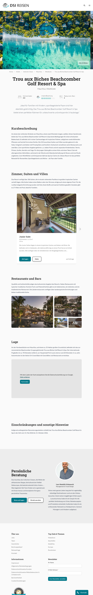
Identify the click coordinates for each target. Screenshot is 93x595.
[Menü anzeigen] (89, 5)
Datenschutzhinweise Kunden (21, 569)
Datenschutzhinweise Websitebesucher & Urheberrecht (25, 573)
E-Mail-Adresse (53, 570)
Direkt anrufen (35, 500)
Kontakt (14, 553)
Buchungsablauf (16, 547)
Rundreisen (52, 550)
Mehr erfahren (25, 377)
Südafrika (51, 544)
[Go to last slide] (3, 40)
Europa (50, 547)
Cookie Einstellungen (18, 581)
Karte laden (24, 382)
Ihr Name (51, 562)
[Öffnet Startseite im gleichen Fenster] (16, 5)
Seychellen (51, 541)
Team (13, 541)
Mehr (37, 259)
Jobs (13, 538)
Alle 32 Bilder (83, 63)
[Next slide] (89, 40)
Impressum (15, 563)
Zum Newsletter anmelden (57, 579)
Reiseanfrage (15, 550)
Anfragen (25, 259)
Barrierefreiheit (16, 578)
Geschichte (15, 544)
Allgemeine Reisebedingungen (21, 566)
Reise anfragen (19, 500)
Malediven (51, 538)
